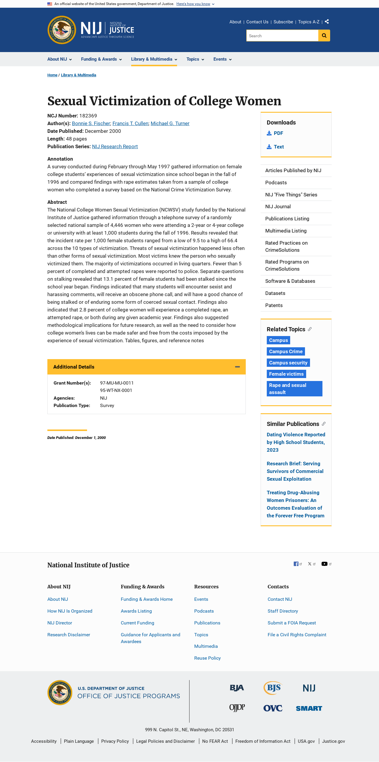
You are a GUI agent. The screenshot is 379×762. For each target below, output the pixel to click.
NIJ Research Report (115, 146)
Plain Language (79, 741)
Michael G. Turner (170, 123)
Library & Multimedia (78, 75)
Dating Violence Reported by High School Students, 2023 (296, 442)
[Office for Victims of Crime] (273, 708)
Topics (201, 634)
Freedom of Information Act (262, 741)
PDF (278, 133)
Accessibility (44, 741)
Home (52, 75)
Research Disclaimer (68, 634)
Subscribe (283, 22)
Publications (207, 623)
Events (201, 599)
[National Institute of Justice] (309, 685)
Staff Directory (283, 611)
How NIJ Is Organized (69, 611)
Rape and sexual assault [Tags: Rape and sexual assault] (287, 388)
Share (329, 22)
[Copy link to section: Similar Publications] (322, 423)
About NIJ (57, 599)
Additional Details (73, 367)
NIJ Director (59, 623)
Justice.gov (333, 741)
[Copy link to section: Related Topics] (308, 329)
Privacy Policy (115, 741)
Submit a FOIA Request (292, 623)
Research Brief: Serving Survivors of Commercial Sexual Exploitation (295, 471)
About (235, 22)
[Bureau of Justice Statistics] (273, 692)
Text (279, 147)
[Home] (107, 30)
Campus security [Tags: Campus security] (288, 363)
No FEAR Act (215, 741)
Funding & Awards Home (147, 599)
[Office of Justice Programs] (61, 29)
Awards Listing (136, 611)
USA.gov (306, 741)
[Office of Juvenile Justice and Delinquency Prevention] (237, 709)
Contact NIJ (280, 599)
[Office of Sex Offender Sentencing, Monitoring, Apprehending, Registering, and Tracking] (309, 707)
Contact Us (257, 22)
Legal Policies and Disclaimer (165, 741)
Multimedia (206, 646)
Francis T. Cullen (130, 123)
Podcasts (204, 611)
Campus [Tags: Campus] (278, 340)
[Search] (282, 35)
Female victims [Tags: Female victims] (286, 374)
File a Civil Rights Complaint (297, 634)
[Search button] (324, 35)
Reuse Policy (207, 658)
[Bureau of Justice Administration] (237, 685)
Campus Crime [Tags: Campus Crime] (286, 351)
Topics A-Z (308, 22)
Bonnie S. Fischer (91, 123)
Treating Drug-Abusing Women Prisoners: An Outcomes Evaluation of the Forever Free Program (296, 504)
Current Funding (137, 623)
